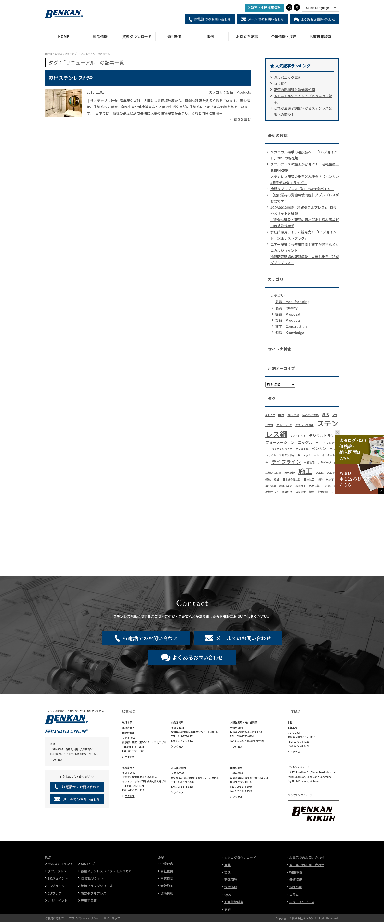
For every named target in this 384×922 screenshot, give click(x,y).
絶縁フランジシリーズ (96, 885)
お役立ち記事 (247, 36)
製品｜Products (287, 320)
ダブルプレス (57, 871)
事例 (210, 36)
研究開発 (230, 879)
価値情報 (295, 879)
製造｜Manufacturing (292, 301)
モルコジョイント (60, 863)
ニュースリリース (301, 901)
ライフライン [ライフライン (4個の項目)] (286, 461)
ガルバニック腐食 (287, 77)
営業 (227, 865)
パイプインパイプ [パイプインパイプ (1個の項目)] (281, 449)
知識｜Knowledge (289, 332)
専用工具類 (89, 900)
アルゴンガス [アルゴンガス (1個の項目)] (284, 425)
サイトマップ (112, 918)
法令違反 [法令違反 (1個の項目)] (270, 485)
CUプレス (55, 893)
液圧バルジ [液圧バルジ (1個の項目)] (285, 485)
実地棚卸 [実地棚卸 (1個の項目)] (289, 472)
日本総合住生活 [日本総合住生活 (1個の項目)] (291, 479)
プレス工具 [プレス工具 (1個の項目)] (301, 449)
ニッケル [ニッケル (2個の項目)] (305, 442)
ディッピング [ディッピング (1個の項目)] (298, 436)
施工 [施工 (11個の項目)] (305, 470)
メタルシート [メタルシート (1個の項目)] (311, 455)
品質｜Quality (286, 308)
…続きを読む (240, 119)
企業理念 (166, 863)
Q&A (227, 894)
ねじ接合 (281, 83)
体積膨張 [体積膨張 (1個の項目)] (309, 462)
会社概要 (166, 871)
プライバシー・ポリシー (84, 918)
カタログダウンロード (240, 857)
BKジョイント (58, 878)
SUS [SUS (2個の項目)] (325, 414)
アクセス (57, 759)
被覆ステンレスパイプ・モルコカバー (108, 871)
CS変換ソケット (92, 878)
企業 (161, 857)
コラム (294, 894)
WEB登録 (295, 872)
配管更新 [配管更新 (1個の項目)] (323, 492)
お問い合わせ (197, 657)
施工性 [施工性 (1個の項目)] (320, 472)
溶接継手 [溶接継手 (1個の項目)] (300, 485)
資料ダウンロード (137, 36)
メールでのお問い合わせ (306, 865)
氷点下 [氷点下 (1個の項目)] (330, 479)
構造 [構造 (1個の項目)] (320, 479)
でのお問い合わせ (150, 638)
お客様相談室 (321, 36)
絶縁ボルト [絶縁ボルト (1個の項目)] (271, 492)
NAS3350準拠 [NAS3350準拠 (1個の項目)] (310, 415)
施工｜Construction (291, 326)
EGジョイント (58, 885)
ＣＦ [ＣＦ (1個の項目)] (333, 492)
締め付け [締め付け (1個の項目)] (287, 492)
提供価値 (173, 36)
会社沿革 (166, 885)
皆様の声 (295, 887)
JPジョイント (58, 900)
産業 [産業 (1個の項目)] (328, 485)
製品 (48, 857)
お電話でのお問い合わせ (306, 857)
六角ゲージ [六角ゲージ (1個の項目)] (324, 462)
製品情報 (100, 36)
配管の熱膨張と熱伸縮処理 (294, 89)
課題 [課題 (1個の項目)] (311, 492)
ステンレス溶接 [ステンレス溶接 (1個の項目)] (304, 425)
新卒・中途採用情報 (266, 7)
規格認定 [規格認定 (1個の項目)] (300, 492)
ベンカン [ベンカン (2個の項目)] (319, 448)
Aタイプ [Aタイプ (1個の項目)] (270, 415)
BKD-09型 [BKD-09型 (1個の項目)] (293, 415)
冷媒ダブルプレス (93, 893)
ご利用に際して (54, 918)
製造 (227, 872)
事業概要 (166, 878)
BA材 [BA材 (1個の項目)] (281, 415)
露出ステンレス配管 (71, 77)
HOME (63, 36)
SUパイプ (88, 863)
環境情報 (166, 893)
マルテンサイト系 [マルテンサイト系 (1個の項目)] (289, 455)
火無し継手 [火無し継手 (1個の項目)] (315, 485)
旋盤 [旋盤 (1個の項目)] (276, 479)
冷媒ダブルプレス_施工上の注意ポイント (302, 188)
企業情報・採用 (284, 36)
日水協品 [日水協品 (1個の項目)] (309, 479)
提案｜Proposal (287, 314)
